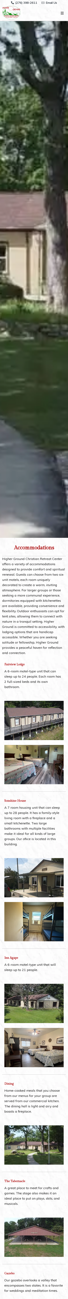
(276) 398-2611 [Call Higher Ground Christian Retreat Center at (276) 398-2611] (24, 3)
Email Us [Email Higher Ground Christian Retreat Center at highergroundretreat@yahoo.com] (49, 3)
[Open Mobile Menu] (62, 13)
